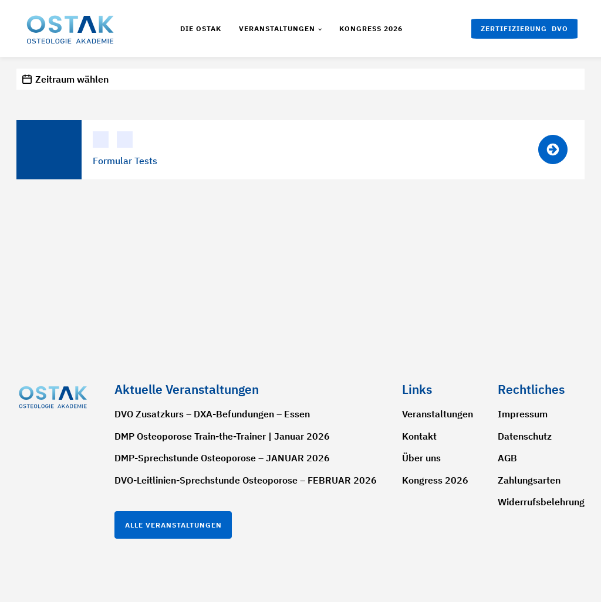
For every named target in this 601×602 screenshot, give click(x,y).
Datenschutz (525, 436)
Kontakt (419, 436)
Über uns (421, 458)
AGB (507, 458)
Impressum (523, 414)
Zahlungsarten (529, 480)
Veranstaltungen (277, 28)
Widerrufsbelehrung (541, 502)
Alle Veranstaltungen (173, 525)
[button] (524, 29)
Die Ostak (200, 28)
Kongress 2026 (371, 28)
